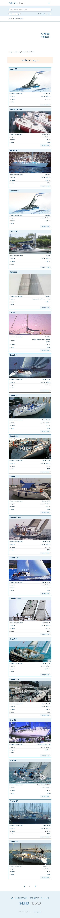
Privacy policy (37, 912)
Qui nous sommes (19, 898)
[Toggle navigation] (49, 3)
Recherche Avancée (44, 14)
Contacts (45, 898)
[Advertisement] (25, 35)
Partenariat (34, 898)
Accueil (10, 18)
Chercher (15, 14)
